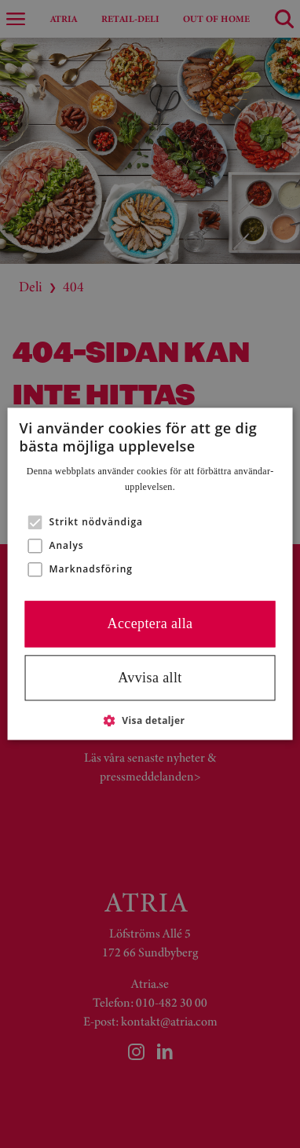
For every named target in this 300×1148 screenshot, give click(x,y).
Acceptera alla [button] (149, 624)
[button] (35, 523)
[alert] (150, 574)
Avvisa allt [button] (150, 678)
